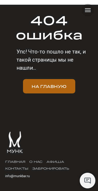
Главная (15, 161)
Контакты (16, 168)
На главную (49, 86)
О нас (36, 161)
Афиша (55, 161)
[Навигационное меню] (88, 10)
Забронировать (50, 168)
